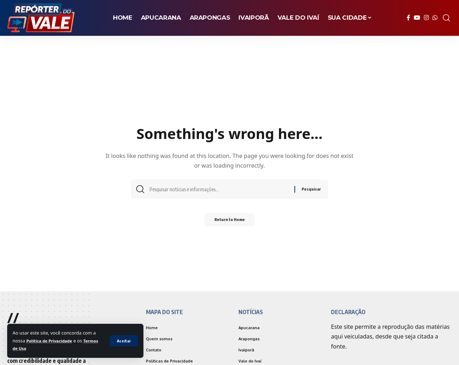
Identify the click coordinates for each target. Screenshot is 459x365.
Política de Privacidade (52, 340)
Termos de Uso (29, 348)
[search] (446, 18)
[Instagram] (426, 18)
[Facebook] (408, 18)
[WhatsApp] (435, 18)
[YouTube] (417, 18)
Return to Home (230, 222)
